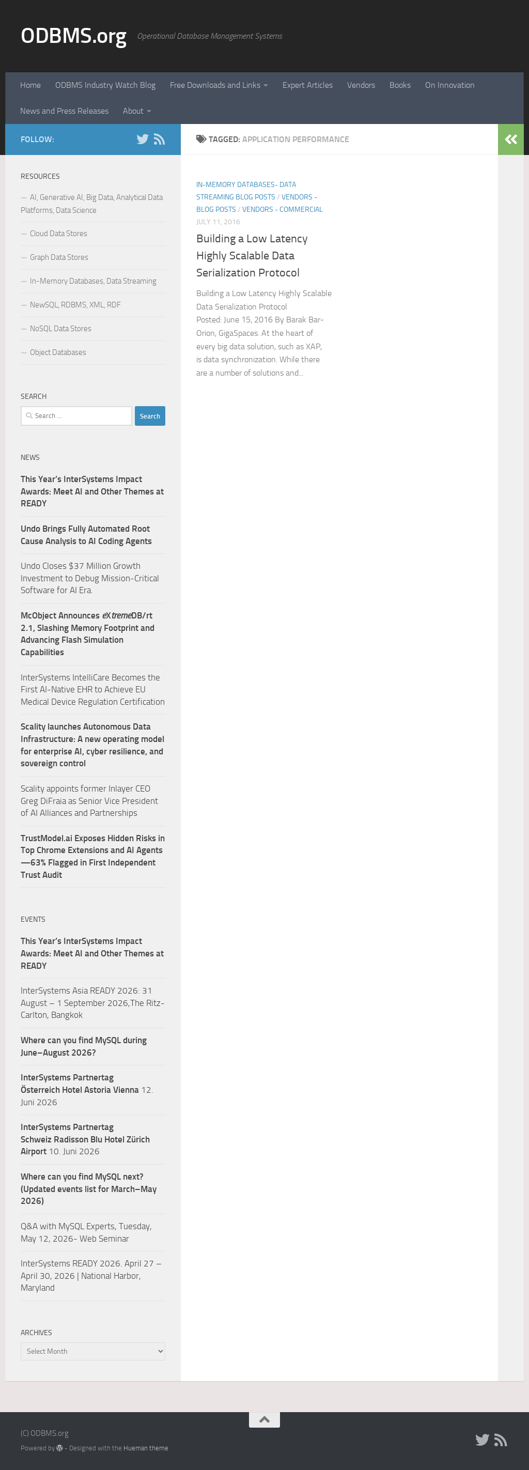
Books (400, 85)
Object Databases (58, 352)
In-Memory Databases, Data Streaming (93, 281)
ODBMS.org (74, 36)
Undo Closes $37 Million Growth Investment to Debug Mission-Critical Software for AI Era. (90, 578)
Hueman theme (145, 1448)
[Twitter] (142, 139)
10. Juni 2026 (85, 1139)
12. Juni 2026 (87, 1089)
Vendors (361, 85)
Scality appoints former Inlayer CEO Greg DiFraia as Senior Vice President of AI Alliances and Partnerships (89, 800)
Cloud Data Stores (58, 233)
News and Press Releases (64, 111)
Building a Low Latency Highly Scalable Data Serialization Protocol (252, 256)
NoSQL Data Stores (60, 328)
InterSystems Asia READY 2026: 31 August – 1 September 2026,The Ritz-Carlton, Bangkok (93, 1002)
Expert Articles (308, 85)
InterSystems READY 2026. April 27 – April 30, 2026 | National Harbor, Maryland (91, 1275)
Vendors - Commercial (282, 209)
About (133, 111)
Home (30, 85)
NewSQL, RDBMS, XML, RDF (75, 305)
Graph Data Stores (59, 257)
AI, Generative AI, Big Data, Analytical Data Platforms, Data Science (92, 204)
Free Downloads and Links (215, 85)
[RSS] (159, 139)
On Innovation (450, 85)
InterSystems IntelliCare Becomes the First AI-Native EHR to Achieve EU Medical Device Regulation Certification (93, 689)
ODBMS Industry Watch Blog (105, 85)
